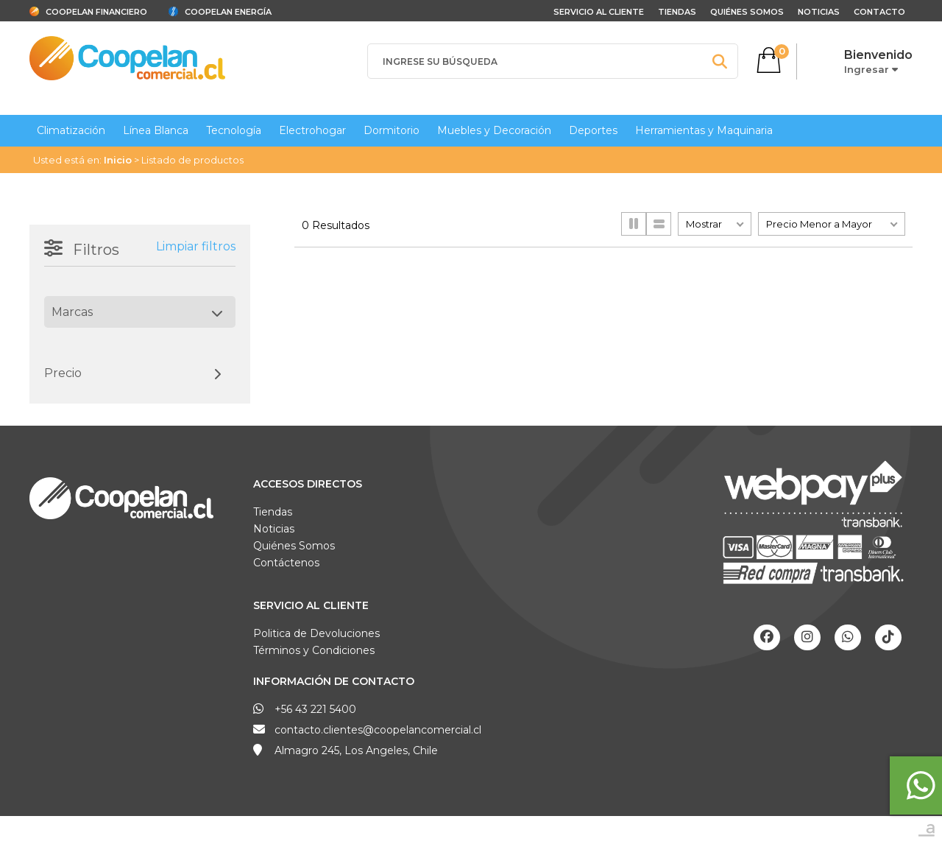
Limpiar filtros (196, 246)
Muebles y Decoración (494, 130)
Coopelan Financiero (96, 12)
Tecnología (233, 130)
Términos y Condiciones (314, 650)
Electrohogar (312, 130)
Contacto (879, 12)
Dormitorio (391, 130)
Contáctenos (286, 562)
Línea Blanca (155, 130)
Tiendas (677, 12)
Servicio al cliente (598, 12)
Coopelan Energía (228, 12)
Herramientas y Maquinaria (704, 130)
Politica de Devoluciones (316, 633)
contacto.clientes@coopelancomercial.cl (378, 729)
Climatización (71, 130)
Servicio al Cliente (311, 605)
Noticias (819, 12)
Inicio (118, 160)
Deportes (593, 130)
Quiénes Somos (747, 12)
